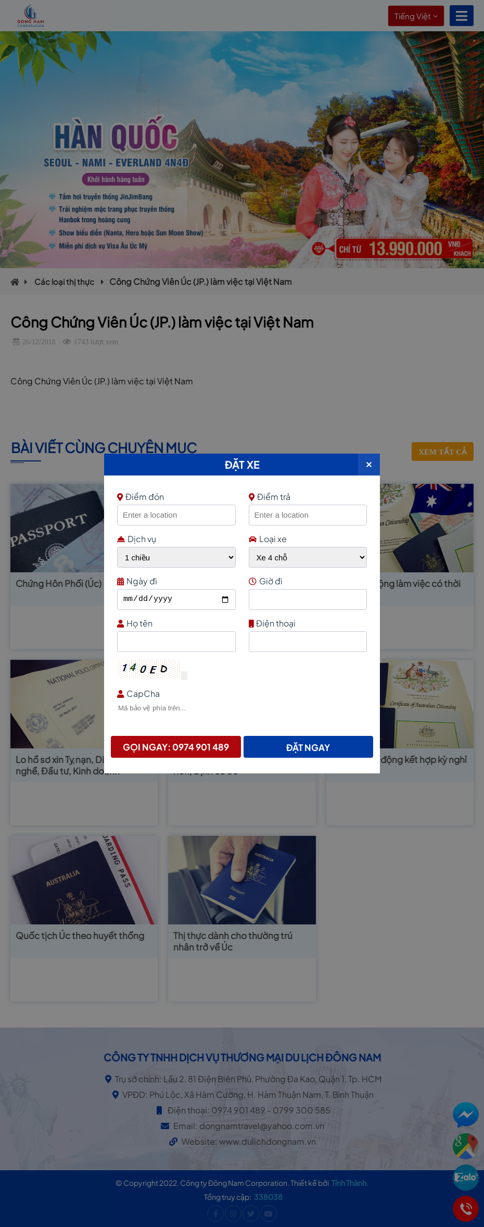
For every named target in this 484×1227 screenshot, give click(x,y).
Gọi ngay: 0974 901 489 (176, 747)
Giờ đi (307, 580)
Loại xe (268, 538)
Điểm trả (269, 496)
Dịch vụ (136, 538)
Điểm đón (175, 496)
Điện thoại (307, 623)
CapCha (240, 693)
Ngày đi (175, 580)
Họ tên (175, 623)
